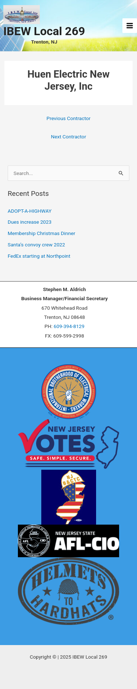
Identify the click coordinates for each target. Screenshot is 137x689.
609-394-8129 (69, 326)
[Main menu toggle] (129, 25)
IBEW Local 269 (44, 31)
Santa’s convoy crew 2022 (36, 244)
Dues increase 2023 (30, 222)
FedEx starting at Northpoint (39, 256)
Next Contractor (68, 136)
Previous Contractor (68, 118)
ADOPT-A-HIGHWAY (30, 211)
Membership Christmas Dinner (41, 233)
